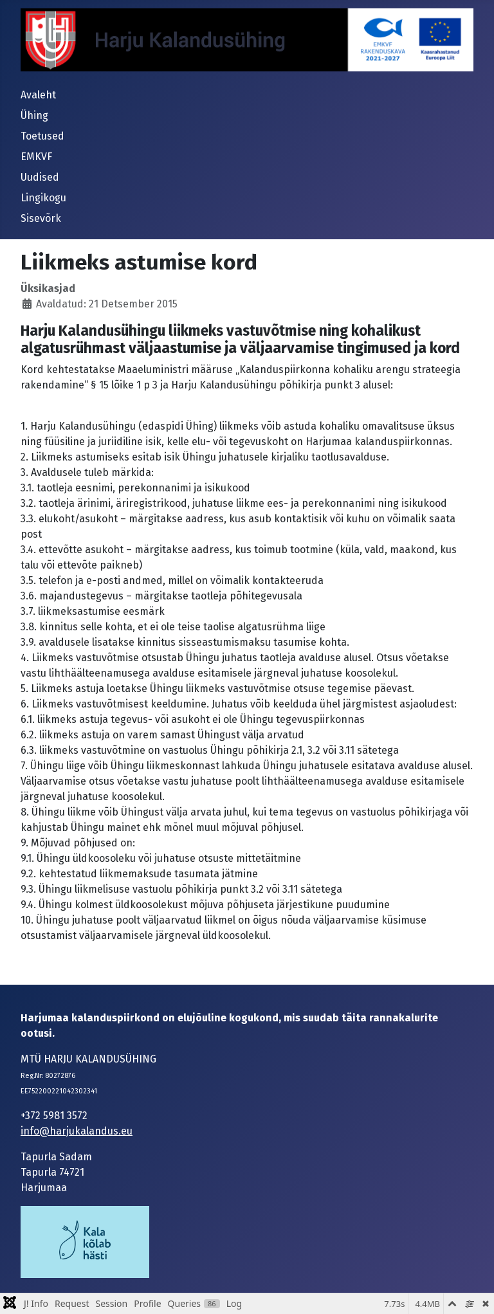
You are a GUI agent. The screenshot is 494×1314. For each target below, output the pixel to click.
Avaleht (38, 95)
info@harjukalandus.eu (77, 1131)
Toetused (42, 136)
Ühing (34, 115)
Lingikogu (43, 198)
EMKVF (36, 157)
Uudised (40, 177)
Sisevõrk (41, 218)
